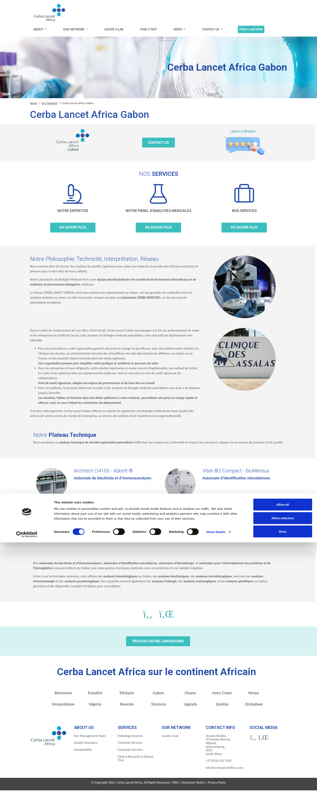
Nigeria (95, 705)
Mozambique (63, 705)
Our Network (74, 31)
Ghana (190, 694)
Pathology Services (130, 737)
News (178, 31)
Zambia (222, 705)
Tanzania (158, 705)
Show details (215, 781)
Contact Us (211, 31)
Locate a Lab (114, 31)
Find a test (148, 31)
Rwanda (127, 705)
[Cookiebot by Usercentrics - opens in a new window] (27, 784)
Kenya (254, 694)
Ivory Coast (222, 694)
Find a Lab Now (251, 31)
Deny (283, 781)
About (38, 31)
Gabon (158, 694)
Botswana (63, 694)
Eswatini (95, 694)
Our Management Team (90, 737)
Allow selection (282, 767)
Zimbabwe (254, 705)
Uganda (190, 705)
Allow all (282, 754)
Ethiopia (127, 694)
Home (33, 105)
